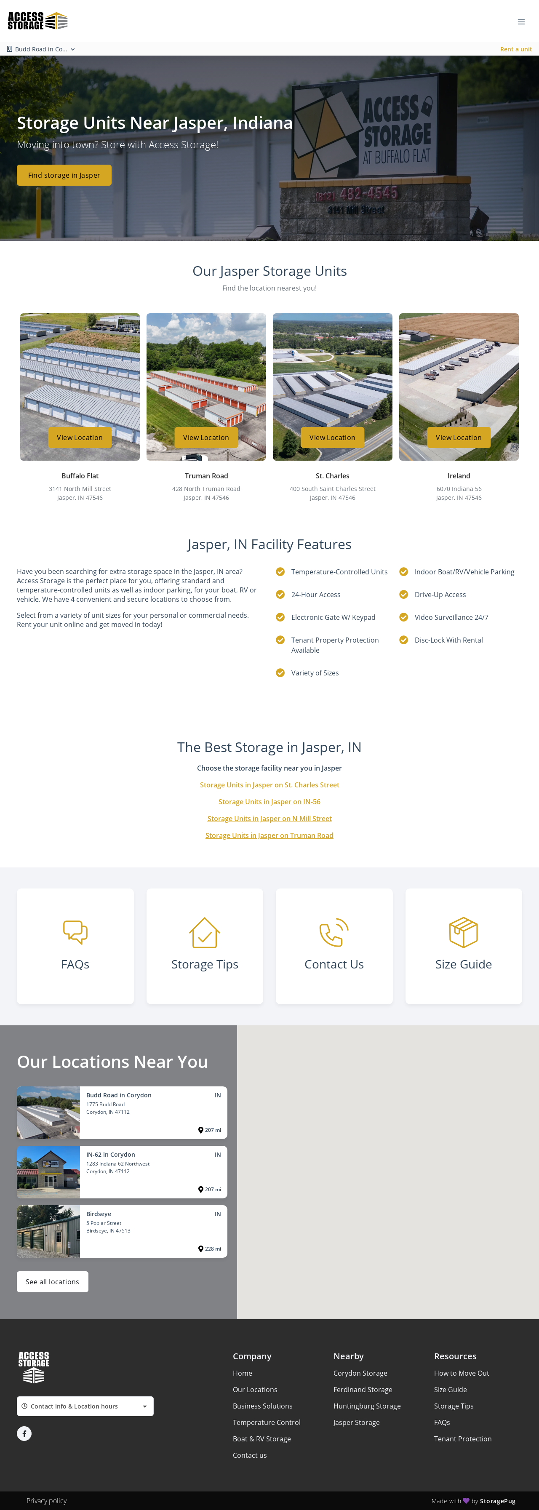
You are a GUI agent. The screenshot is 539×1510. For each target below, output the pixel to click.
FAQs (442, 1422)
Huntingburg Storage (367, 1406)
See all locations (53, 1281)
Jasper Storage (357, 1422)
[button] (24, 1433)
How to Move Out (461, 1373)
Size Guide (450, 1389)
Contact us (250, 1455)
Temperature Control (267, 1422)
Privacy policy (47, 1500)
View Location (80, 437)
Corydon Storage (360, 1373)
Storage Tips (454, 1406)
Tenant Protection (463, 1438)
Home (242, 1373)
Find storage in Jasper (64, 175)
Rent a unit (516, 49)
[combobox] (85, 1406)
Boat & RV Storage (262, 1438)
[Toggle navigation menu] (524, 21)
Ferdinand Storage (363, 1389)
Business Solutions (263, 1406)
